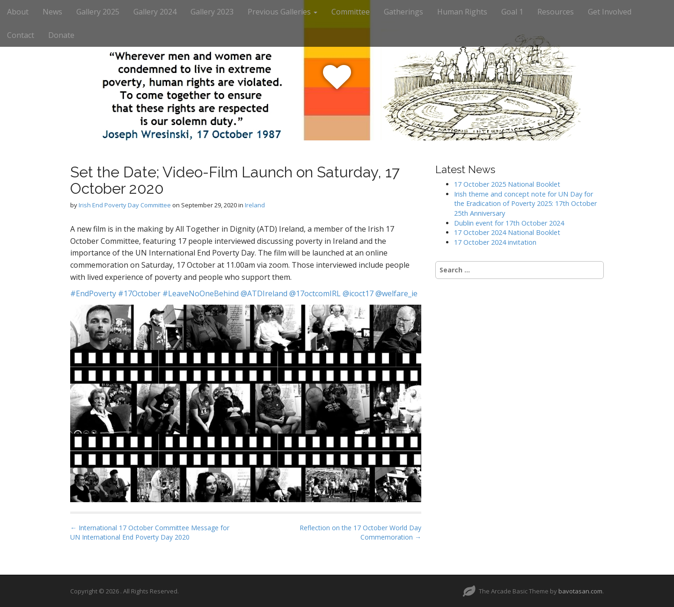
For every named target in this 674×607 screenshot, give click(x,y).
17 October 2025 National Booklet (507, 184)
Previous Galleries (282, 12)
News (52, 12)
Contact (20, 35)
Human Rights (462, 12)
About (18, 12)
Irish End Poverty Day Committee (125, 205)
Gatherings (403, 12)
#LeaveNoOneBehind (200, 293)
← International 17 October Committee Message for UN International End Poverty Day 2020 (149, 532)
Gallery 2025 (97, 12)
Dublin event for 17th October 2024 (509, 223)
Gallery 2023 (212, 12)
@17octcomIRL (315, 293)
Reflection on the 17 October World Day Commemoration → (360, 532)
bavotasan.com (580, 591)
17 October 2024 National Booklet (507, 232)
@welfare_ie (396, 293)
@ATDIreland (264, 293)
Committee (350, 12)
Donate (61, 35)
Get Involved (609, 12)
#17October (139, 293)
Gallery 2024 (154, 12)
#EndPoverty (93, 293)
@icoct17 (358, 293)
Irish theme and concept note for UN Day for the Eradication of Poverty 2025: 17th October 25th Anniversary (525, 204)
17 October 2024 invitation (495, 242)
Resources (555, 12)
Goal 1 (512, 12)
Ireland (255, 205)
